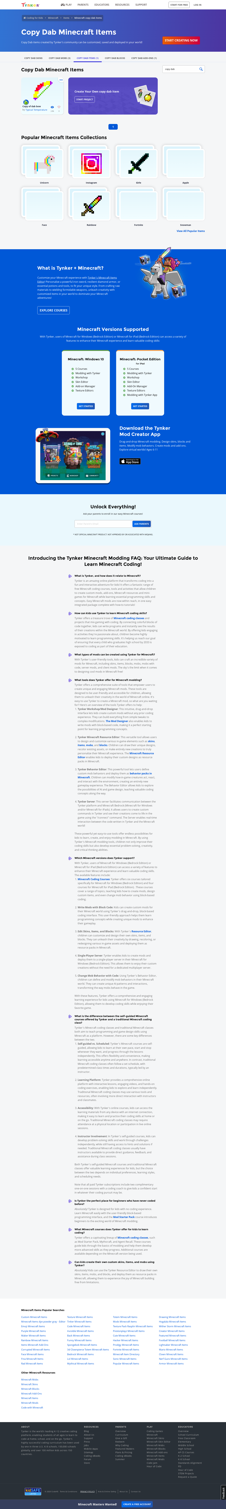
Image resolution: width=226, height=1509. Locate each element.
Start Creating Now (181, 40)
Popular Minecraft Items (126, 1363)
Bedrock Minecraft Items (80, 1354)
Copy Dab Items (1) (88, 58)
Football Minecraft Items (172, 1340)
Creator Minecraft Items (172, 1331)
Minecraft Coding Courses (94, 879)
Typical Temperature (36, 109)
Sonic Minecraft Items (124, 1358)
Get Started (86, 406)
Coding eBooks (92, 1455)
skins (151, 741)
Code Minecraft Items (78, 1326)
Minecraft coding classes (129, 618)
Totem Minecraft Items (125, 1317)
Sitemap (88, 1452)
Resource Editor (141, 931)
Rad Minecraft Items (32, 1363)
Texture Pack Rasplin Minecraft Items (133, 1326)
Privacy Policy (87, 1491)
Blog (86, 1431)
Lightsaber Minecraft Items (173, 1344)
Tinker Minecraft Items (79, 1321)
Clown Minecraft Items (171, 1354)
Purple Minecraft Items (33, 1331)
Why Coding (122, 1445)
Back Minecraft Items (78, 1335)
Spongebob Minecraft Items (82, 1344)
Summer (120, 1459)
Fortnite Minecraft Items (126, 1349)
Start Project (84, 99)
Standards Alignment (190, 1462)
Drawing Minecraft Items (172, 1317)
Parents (83, 4)
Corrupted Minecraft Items (35, 1349)
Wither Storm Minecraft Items (175, 1326)
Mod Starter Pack (124, 1217)
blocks (103, 745)
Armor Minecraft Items (171, 1363)
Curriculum (121, 1434)
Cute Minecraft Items (124, 1335)
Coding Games (155, 1431)
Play (66, 5)
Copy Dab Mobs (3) (59, 58)
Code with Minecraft (32, 1407)
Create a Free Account (137, 1504)
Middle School (186, 1445)
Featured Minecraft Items (172, 1335)
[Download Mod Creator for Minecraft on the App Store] (130, 461)
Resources (122, 4)
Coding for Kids (35, 17)
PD (179, 1466)
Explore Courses (53, 310)
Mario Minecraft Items (171, 1349)
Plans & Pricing (123, 1452)
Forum (87, 1459)
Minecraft (53, 17)
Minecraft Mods (29, 1402)
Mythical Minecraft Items (80, 1363)
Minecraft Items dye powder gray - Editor (43, 1321)
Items (66, 17)
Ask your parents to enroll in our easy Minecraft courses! (113, 513)
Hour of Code (154, 1466)
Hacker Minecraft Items (125, 1340)
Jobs (86, 1445)
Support (141, 4)
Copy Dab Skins (33, 58)
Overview (120, 1431)
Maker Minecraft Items (33, 1335)
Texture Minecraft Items (80, 1317)
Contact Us (136, 1491)
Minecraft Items (29, 1398)
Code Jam (152, 1462)
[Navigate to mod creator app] (73, 454)
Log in (197, 4)
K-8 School (184, 1459)
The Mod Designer (117, 721)
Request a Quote (187, 1476)
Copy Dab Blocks (115, 58)
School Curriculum (188, 1434)
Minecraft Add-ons (157, 1452)
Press (87, 1441)
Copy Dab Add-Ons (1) (144, 58)
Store (87, 1462)
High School (184, 1448)
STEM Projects (186, 1473)
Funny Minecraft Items (79, 1340)
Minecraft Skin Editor (159, 1441)
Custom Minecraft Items (34, 1317)
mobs (89, 745)
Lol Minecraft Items (77, 1358)
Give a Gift (121, 1438)
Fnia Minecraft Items (32, 1358)
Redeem (119, 1441)
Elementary (184, 1441)
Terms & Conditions (68, 1491)
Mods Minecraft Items (125, 1321)
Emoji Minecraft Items (33, 1326)
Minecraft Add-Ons (31, 1393)
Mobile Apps (91, 1448)
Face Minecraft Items (32, 1354)
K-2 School (184, 1455)
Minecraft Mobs (29, 1379)
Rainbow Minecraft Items (34, 1340)
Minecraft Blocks (30, 1388)
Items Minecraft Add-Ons (34, 1344)
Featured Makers (124, 1448)
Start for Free (179, 4)
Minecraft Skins (29, 1384)
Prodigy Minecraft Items (126, 1344)
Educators (101, 4)
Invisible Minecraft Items (80, 1331)
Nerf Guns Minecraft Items (173, 1358)
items (81, 745)
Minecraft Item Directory (126, 1354)
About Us (89, 1434)
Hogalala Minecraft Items (172, 1321)
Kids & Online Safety (107, 1491)
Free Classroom (186, 1438)
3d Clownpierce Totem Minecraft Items (88, 1349)
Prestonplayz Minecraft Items (129, 1331)
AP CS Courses (186, 1452)
